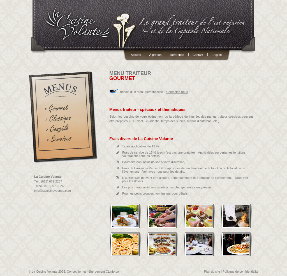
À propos (155, 54)
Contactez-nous (177, 91)
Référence (177, 54)
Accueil (136, 54)
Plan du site (212, 271)
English (217, 54)
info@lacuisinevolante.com (52, 190)
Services (60, 140)
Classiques (60, 119)
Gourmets (60, 109)
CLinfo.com (113, 271)
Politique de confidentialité (240, 271)
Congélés (60, 129)
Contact (198, 54)
